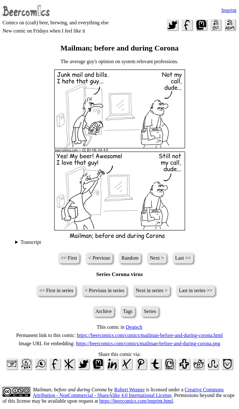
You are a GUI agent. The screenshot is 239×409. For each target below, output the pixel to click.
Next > (157, 258)
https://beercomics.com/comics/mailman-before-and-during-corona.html (150, 335)
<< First (69, 258)
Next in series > (151, 290)
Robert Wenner (129, 389)
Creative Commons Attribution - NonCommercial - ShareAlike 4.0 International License (128, 392)
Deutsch (134, 327)
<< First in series (56, 290)
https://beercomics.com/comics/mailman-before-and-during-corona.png (148, 343)
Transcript (30, 242)
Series (150, 311)
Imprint (228, 10)
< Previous (99, 258)
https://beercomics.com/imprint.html (136, 401)
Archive (104, 311)
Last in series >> (195, 290)
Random (129, 258)
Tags (127, 311)
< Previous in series (104, 290)
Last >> (183, 258)
